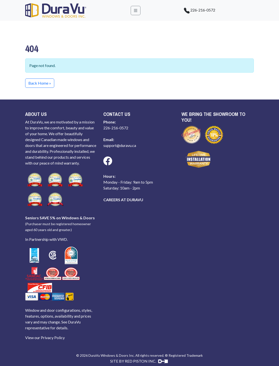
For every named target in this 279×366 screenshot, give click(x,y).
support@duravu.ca (119, 145)
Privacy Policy (53, 337)
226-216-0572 (197, 10)
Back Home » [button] (39, 83)
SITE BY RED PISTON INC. (139, 361)
